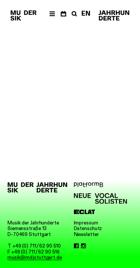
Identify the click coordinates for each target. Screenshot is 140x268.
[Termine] (63, 13)
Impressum (86, 223)
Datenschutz (88, 228)
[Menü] (52, 13)
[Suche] (73, 13)
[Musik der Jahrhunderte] (23, 15)
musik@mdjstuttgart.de (34, 257)
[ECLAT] (100, 212)
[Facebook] (76, 246)
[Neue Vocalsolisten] (100, 198)
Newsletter (86, 234)
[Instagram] (83, 246)
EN (85, 13)
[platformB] (100, 184)
